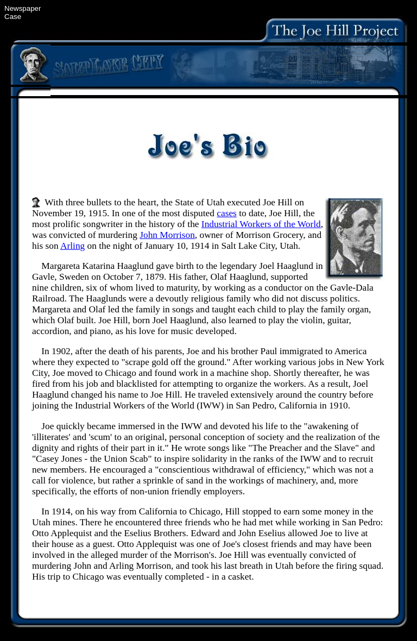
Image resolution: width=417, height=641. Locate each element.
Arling (72, 246)
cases (227, 213)
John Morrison (167, 235)
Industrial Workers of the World (261, 224)
